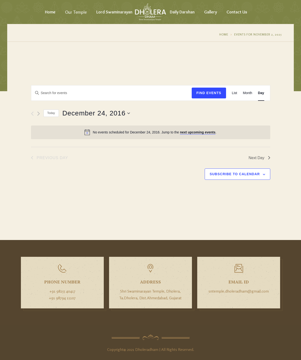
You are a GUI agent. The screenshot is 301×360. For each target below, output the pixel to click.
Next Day (259, 158)
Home (50, 12)
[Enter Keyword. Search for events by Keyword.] (111, 93)
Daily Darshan (182, 12)
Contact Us (237, 12)
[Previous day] (32, 113)
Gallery (210, 12)
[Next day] (38, 113)
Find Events (209, 93)
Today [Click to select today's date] (51, 113)
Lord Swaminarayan (114, 12)
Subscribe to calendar (235, 174)
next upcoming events (197, 132)
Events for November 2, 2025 (258, 34)
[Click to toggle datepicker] (96, 113)
